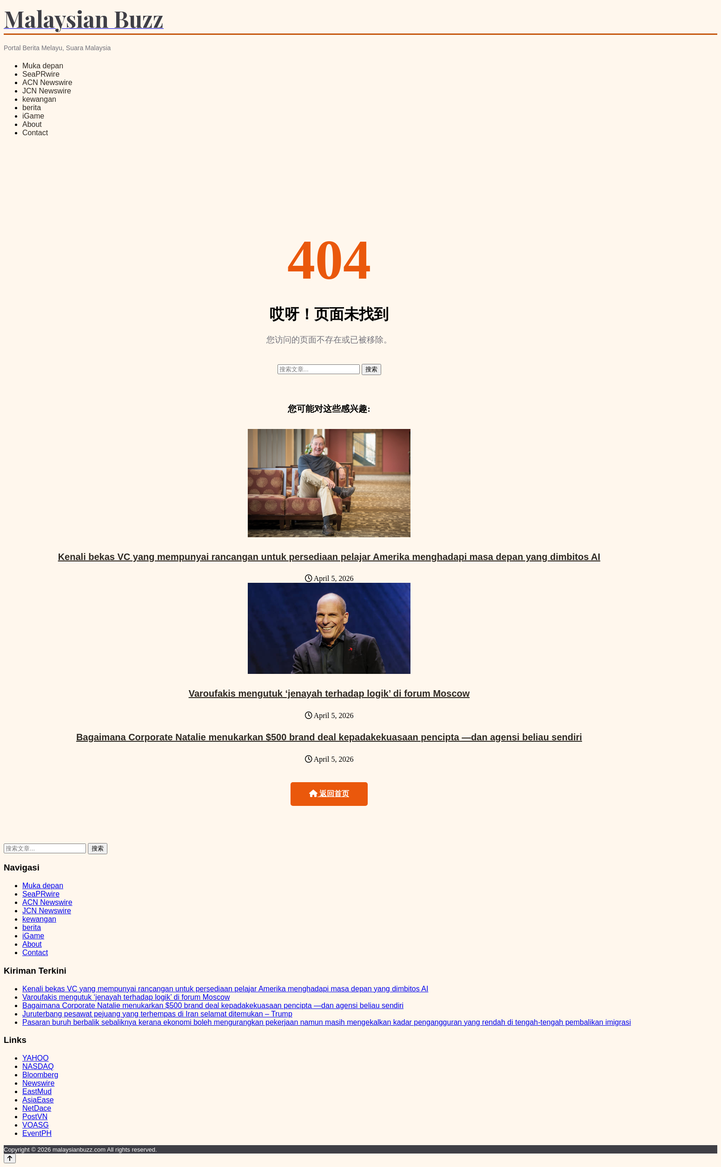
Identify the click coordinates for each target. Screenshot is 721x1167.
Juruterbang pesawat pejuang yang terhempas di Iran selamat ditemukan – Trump (157, 1014)
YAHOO (35, 1058)
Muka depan (42, 66)
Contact (35, 133)
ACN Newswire (47, 82)
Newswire (38, 1083)
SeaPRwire (41, 74)
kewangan (39, 99)
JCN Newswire (46, 91)
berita (31, 108)
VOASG (35, 1125)
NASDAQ (38, 1066)
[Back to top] (10, 1158)
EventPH (37, 1133)
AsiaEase (38, 1100)
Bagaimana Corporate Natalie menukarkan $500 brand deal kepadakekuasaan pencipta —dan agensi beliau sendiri (329, 737)
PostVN (34, 1117)
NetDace (36, 1108)
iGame (33, 116)
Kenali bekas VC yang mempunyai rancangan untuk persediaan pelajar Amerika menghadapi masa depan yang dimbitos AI (329, 557)
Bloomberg (40, 1075)
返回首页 (329, 794)
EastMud (37, 1091)
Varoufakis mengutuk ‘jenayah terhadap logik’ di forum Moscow (329, 693)
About (32, 124)
